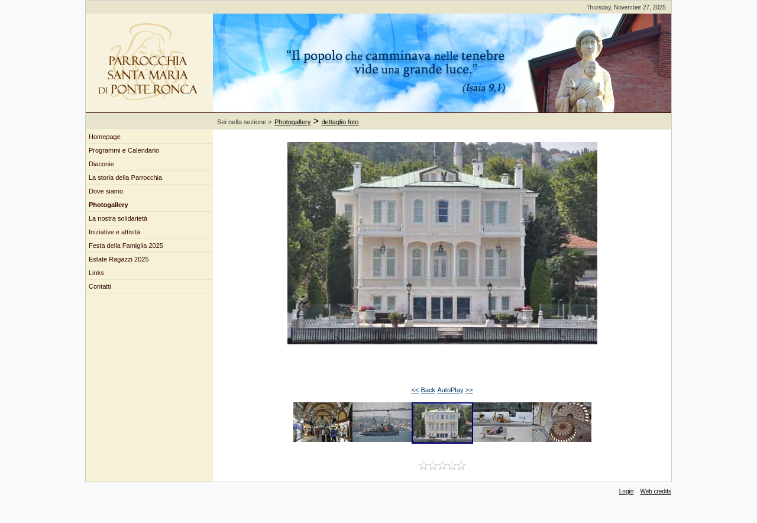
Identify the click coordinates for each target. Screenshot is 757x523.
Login (626, 491)
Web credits (655, 491)
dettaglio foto (340, 121)
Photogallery (292, 121)
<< (415, 389)
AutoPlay (450, 389)
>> (469, 389)
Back (428, 389)
